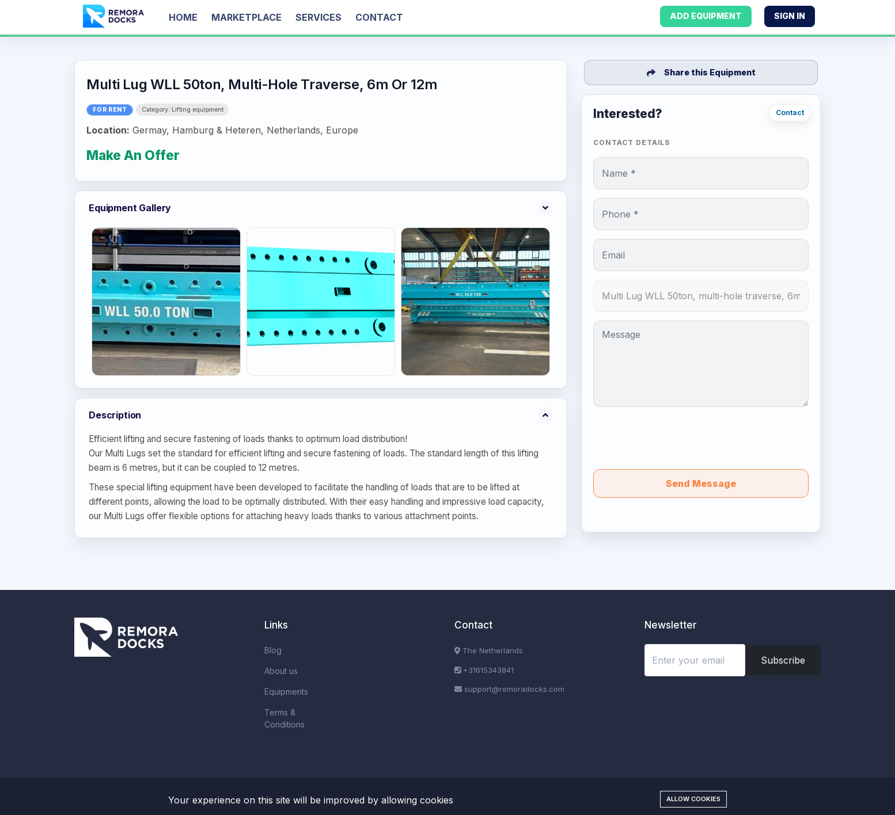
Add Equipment (706, 16)
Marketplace (246, 17)
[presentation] (700, 438)
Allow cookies (693, 799)
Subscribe (783, 660)
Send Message (701, 483)
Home (183, 17)
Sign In (789, 16)
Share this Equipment (701, 72)
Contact (379, 17)
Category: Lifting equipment (182, 109)
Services (318, 17)
